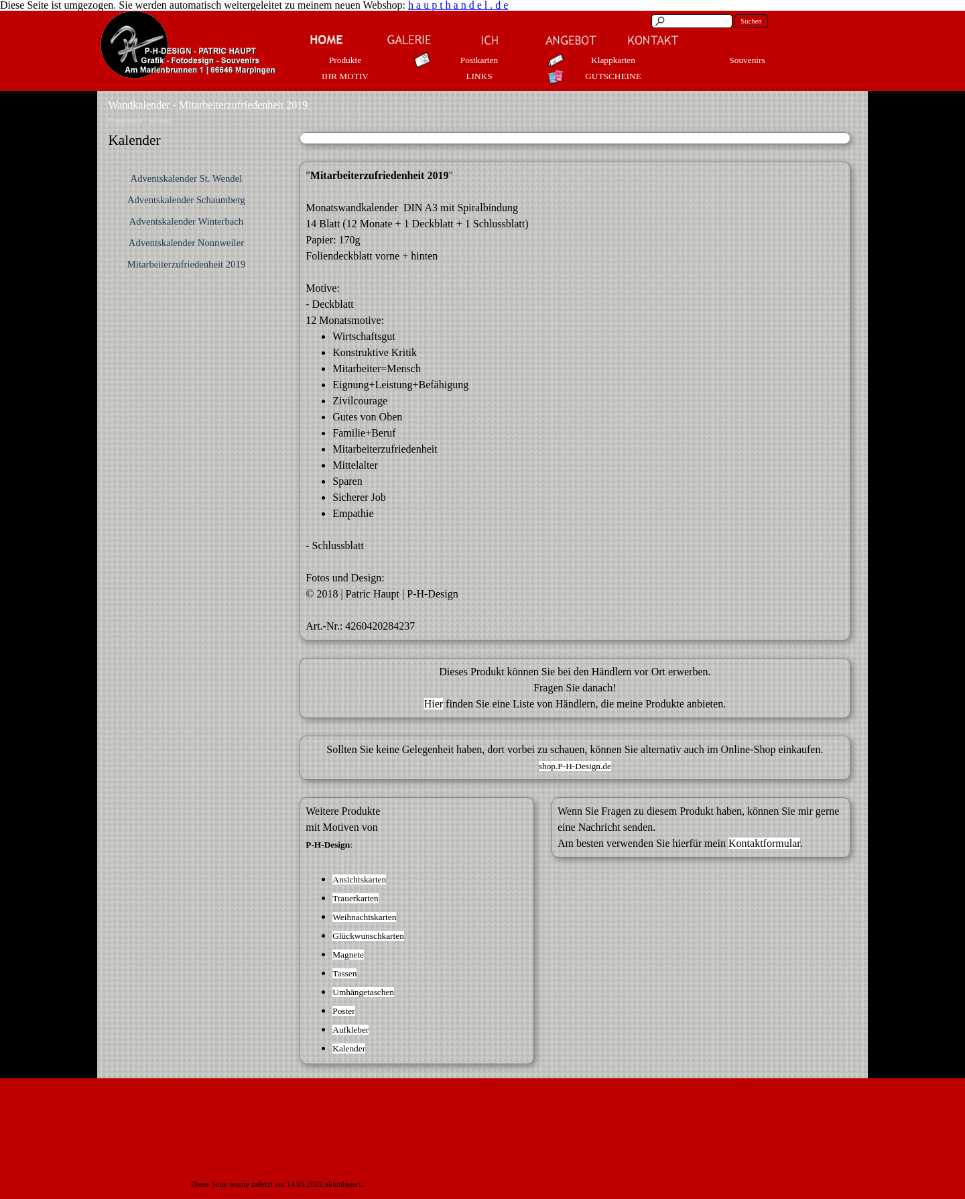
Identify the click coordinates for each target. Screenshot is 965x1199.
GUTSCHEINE (613, 76)
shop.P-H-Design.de (575, 766)
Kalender (160, 120)
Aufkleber (350, 1030)
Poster (343, 1011)
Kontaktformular (764, 843)
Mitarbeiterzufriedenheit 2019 (186, 264)
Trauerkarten (355, 898)
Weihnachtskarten (364, 917)
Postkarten (479, 60)
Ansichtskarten (359, 879)
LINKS (479, 76)
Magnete (348, 955)
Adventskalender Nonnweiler (186, 242)
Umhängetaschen (363, 992)
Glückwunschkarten (368, 936)
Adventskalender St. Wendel (187, 178)
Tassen (344, 973)
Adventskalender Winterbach (186, 221)
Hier (433, 703)
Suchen (751, 21)
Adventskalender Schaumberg (186, 199)
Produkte (345, 60)
